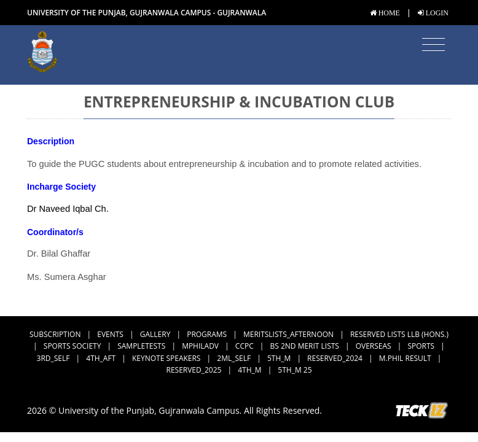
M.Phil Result (405, 358)
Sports (420, 346)
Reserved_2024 (334, 358)
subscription (54, 334)
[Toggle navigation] (433, 45)
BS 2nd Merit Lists (304, 346)
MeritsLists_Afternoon (288, 334)
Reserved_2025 (194, 370)
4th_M (249, 370)
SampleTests (141, 346)
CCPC (244, 346)
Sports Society (72, 346)
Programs (207, 334)
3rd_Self (53, 358)
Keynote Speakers (166, 358)
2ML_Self (234, 358)
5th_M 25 (294, 370)
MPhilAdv (200, 346)
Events (110, 334)
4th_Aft (101, 358)
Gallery (155, 334)
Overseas (373, 346)
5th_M (279, 358)
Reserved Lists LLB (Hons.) (399, 334)
